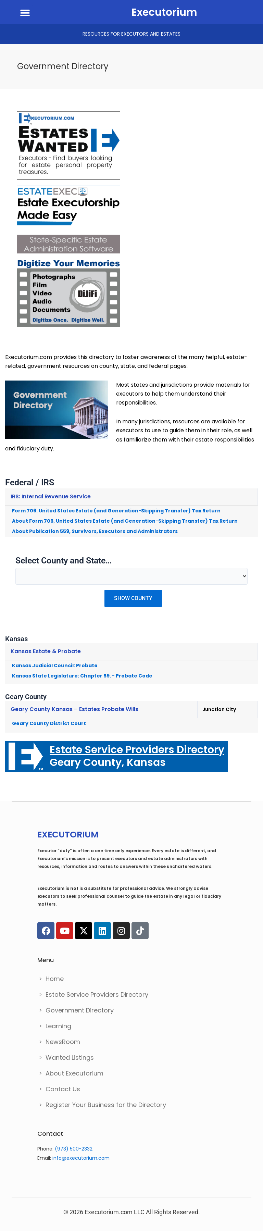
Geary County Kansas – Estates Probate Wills (74, 709)
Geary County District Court (49, 723)
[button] (25, 13)
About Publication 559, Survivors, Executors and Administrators (95, 531)
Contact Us (63, 1089)
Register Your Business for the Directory (106, 1105)
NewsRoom (63, 1041)
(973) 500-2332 (73, 1148)
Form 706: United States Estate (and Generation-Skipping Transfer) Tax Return (116, 510)
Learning (58, 1026)
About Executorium (74, 1073)
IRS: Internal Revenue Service (51, 496)
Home (55, 978)
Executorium (164, 12)
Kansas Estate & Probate (46, 651)
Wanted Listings (70, 1057)
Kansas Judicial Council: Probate (55, 665)
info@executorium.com (81, 1158)
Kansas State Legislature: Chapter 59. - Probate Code (82, 675)
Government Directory (80, 1010)
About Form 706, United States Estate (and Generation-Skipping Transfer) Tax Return (125, 521)
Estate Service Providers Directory (97, 994)
